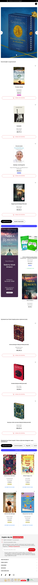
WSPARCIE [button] (3, 568)
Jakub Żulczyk (19, 128)
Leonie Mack (27, 478)
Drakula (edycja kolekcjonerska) (19, 383)
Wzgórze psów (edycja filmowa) (19, 204)
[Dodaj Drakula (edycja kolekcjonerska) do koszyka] (19, 394)
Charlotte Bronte (9, 478)
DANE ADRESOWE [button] (5, 570)
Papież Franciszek (13, 167)
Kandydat (19, 126)
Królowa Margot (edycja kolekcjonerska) (19, 344)
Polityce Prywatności (14, 546)
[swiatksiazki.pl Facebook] (1, 576)
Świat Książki (19, 91)
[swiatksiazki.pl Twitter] (9, 576)
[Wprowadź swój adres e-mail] (19, 549)
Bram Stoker (19, 386)
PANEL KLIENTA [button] (4, 562)
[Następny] (36, 251)
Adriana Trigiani (10, 516)
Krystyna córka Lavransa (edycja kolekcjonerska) (19, 422)
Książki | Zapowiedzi (18, 221)
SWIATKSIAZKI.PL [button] (5, 559)
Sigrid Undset (19, 425)
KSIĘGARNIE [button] (3, 565)
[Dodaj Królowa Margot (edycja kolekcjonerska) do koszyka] (19, 355)
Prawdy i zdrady (19, 87)
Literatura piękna (18, 445)
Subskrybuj (32, 549)
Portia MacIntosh (27, 516)
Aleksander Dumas (19, 347)
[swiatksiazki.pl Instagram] (13, 576)
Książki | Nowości (6, 221)
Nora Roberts (19, 89)
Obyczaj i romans (6, 445)
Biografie (28, 445)
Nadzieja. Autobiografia (19, 165)
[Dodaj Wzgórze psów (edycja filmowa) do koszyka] (19, 214)
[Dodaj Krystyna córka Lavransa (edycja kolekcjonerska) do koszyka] (19, 433)
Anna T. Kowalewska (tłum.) (22, 167)
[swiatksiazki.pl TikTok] (5, 576)
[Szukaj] (36, 4)
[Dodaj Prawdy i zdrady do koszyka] (19, 97)
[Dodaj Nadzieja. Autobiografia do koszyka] (19, 175)
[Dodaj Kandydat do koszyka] (19, 136)
